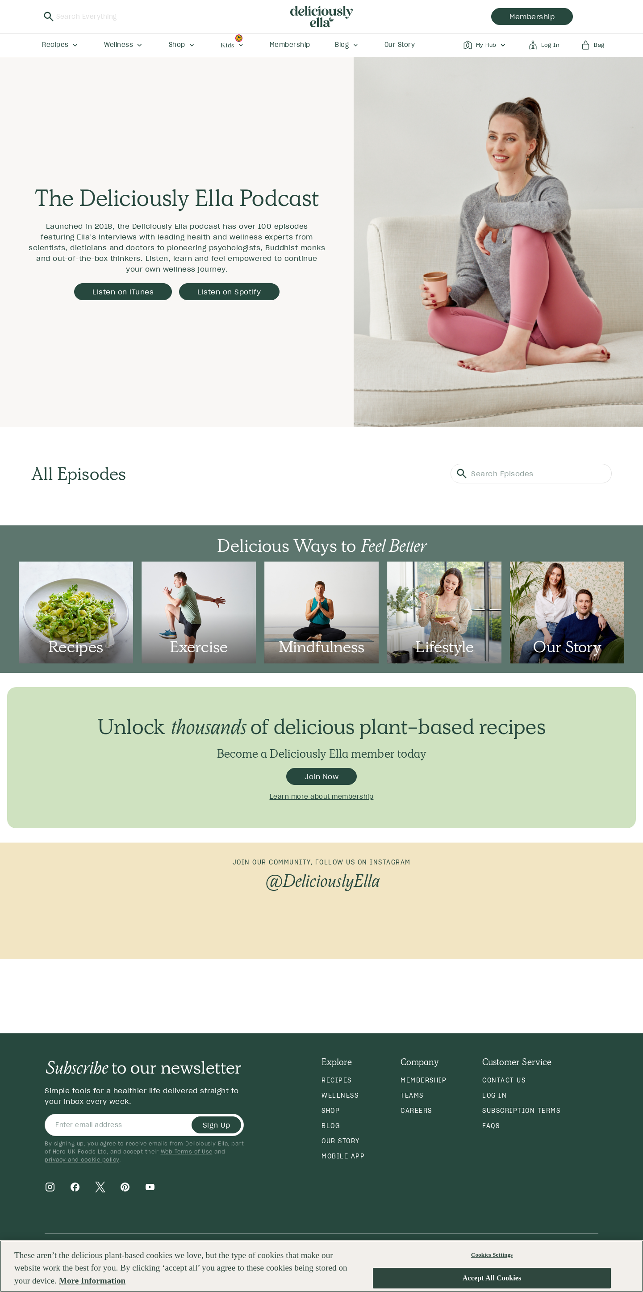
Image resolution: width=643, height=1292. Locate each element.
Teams (412, 1095)
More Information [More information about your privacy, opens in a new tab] (92, 1280)
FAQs (491, 1126)
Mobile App (343, 1156)
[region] (321, 1266)
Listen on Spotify (229, 291)
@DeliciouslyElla (321, 880)
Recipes (337, 1080)
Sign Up (216, 1124)
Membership (424, 1080)
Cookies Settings (492, 1254)
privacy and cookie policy (82, 1159)
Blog (331, 1126)
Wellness (340, 1095)
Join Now (321, 776)
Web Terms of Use (187, 1151)
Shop (331, 1111)
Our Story (341, 1141)
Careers (416, 1111)
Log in (494, 1095)
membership (532, 16)
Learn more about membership (322, 797)
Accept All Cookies (492, 1278)
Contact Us (504, 1080)
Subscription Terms (521, 1111)
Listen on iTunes (123, 291)
